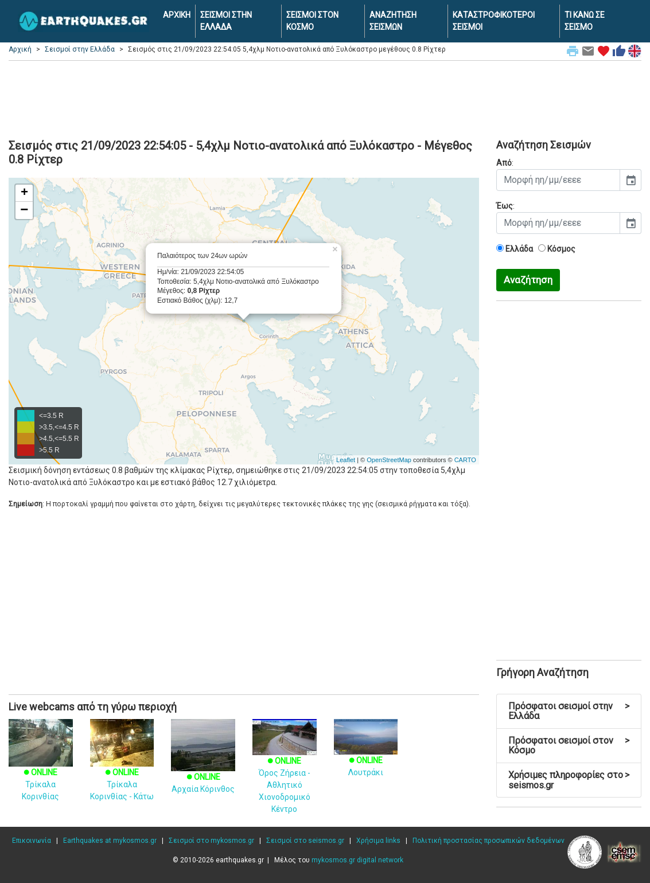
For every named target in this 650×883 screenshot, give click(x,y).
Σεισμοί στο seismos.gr (305, 841)
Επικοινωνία (31, 841)
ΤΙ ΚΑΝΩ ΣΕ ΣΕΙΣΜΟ (585, 21)
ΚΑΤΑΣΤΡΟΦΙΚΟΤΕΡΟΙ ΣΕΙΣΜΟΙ (494, 21)
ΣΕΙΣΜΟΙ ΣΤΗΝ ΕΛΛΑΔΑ (226, 21)
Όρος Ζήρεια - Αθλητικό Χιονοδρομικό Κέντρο (284, 773)
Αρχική (20, 49)
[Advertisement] (325, 98)
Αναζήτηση (528, 280)
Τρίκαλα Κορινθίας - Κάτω (122, 769)
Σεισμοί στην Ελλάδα (80, 49)
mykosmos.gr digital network (357, 860)
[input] (558, 180)
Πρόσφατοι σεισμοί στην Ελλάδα (568, 711)
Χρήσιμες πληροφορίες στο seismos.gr (568, 780)
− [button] (24, 210)
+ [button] (24, 193)
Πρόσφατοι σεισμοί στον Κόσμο (568, 745)
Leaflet (345, 459)
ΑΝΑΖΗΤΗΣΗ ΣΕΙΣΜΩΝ (393, 21)
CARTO (465, 459)
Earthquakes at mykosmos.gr (110, 841)
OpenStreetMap (389, 459)
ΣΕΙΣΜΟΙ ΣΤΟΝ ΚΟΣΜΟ (312, 21)
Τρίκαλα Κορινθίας (41, 769)
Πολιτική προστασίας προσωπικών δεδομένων (488, 841)
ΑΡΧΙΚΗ (176, 14)
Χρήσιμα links (378, 841)
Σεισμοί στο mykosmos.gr (211, 841)
